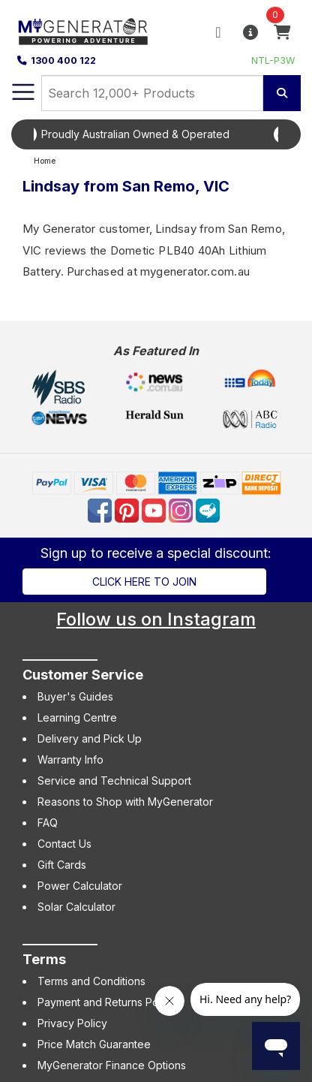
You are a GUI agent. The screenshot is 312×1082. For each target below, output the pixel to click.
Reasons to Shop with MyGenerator (125, 801)
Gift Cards (62, 864)
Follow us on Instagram (156, 619)
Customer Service (82, 675)
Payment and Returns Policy (107, 1002)
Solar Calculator (77, 906)
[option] (156, 134)
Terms (44, 959)
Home (45, 161)
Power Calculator (80, 885)
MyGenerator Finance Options (112, 1065)
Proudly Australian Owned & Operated (168, 134)
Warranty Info (71, 759)
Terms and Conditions (92, 981)
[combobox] (152, 93)
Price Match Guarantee (94, 1044)
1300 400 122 (56, 60)
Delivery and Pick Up (90, 738)
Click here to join (144, 581)
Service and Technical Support (114, 780)
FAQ (48, 822)
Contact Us (65, 843)
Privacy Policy (72, 1023)
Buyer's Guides (75, 696)
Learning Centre (77, 717)
